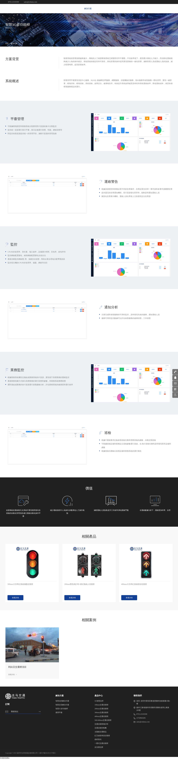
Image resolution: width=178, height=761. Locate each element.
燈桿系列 (98, 741)
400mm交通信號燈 (101, 718)
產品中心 (103, 9)
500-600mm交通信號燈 (103, 722)
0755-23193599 (140, 715)
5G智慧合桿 (99, 703)
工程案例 (118, 9)
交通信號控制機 (100, 730)
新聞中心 (133, 9)
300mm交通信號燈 (101, 714)
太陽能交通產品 (100, 733)
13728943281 (140, 719)
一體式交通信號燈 (101, 745)
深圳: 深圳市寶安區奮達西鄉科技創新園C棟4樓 (152, 703)
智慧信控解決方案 (62, 703)
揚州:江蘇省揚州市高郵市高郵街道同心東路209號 (151, 710)
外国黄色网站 (5, 760)
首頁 (75, 9)
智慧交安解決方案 (62, 706)
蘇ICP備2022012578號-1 (48, 755)
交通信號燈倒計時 (101, 726)
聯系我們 (148, 9)
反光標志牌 (99, 749)
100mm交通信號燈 (101, 706)
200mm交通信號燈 (101, 710)
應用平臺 (59, 714)
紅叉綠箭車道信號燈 (102, 737)
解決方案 (88, 9)
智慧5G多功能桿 (62, 710)
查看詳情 (15, 599)
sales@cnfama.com (142, 723)
